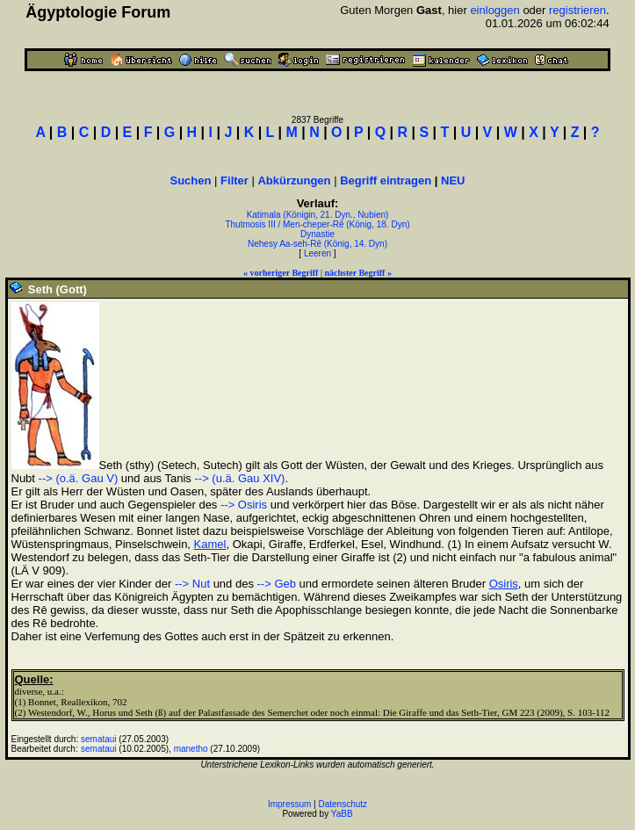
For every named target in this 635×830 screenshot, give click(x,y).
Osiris (503, 583)
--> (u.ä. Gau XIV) (239, 478)
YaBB (342, 814)
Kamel (210, 544)
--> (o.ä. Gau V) (79, 478)
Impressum (289, 804)
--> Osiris (243, 504)
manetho (191, 749)
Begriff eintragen (385, 180)
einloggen (494, 10)
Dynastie (317, 234)
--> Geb (276, 583)
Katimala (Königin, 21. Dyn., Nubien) (318, 215)
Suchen (191, 180)
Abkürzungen (293, 180)
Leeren (317, 253)
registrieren (577, 10)
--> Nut (192, 583)
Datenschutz (343, 804)
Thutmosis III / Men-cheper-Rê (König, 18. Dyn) (317, 224)
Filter (234, 180)
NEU (453, 180)
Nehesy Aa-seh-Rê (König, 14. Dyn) (317, 244)
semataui (99, 739)
